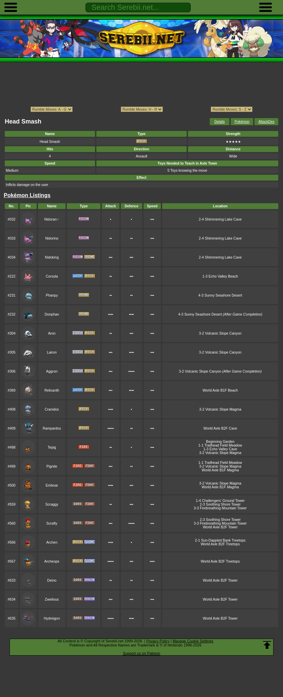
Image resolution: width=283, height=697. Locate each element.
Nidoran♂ (51, 219)
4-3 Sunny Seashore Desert (220, 295)
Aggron (52, 371)
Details (219, 122)
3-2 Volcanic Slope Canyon (220, 333)
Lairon (52, 352)
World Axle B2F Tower (220, 527)
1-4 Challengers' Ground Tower (220, 501)
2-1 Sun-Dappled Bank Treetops (220, 540)
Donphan (51, 314)
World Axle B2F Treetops (220, 544)
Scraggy (51, 504)
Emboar (51, 485)
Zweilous (52, 599)
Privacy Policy (157, 641)
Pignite (51, 466)
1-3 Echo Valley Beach (220, 276)
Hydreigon (52, 618)
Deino (51, 580)
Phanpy (52, 295)
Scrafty (51, 523)
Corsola (52, 276)
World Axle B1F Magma (220, 470)
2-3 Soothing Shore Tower (220, 504)
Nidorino (51, 238)
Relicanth (51, 390)
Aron (52, 333)
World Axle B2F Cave (220, 428)
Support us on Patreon (141, 653)
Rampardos (52, 428)
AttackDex (266, 122)
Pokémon (241, 122)
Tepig (52, 447)
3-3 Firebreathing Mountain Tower (220, 508)
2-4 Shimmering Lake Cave (220, 219)
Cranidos (52, 409)
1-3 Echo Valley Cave (220, 449)
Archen (51, 542)
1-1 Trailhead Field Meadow (220, 445)
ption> (231, 109)
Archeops (51, 561)
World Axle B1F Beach (220, 390)
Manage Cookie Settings (193, 641)
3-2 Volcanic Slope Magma (220, 409)
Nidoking (52, 257)
